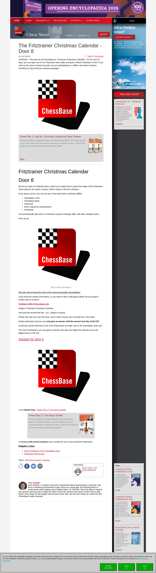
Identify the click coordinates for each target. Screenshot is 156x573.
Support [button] (76, 21)
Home (29, 21)
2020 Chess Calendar (33, 460)
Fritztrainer (46, 460)
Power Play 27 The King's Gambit (51, 410)
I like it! (90, 56)
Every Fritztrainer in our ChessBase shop (42, 451)
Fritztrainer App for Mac (34, 454)
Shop (17, 21)
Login (131, 21)
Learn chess (92, 21)
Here (39, 559)
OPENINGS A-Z (42, 21)
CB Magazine (60, 21)
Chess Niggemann (89, 470)
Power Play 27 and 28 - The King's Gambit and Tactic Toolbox (50, 136)
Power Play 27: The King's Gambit (46, 415)
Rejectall (126, 567)
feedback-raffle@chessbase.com (34, 304)
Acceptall (144, 567)
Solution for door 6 (31, 339)
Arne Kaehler (34, 483)
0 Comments (99, 56)
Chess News (37, 34)
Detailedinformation (108, 567)
